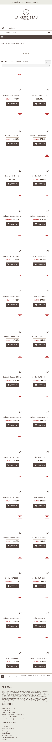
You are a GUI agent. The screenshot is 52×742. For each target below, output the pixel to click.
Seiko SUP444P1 (12, 658)
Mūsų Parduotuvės (8, 729)
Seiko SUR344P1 (39, 377)
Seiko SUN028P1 (39, 176)
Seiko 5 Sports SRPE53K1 (13, 457)
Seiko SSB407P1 (40, 618)
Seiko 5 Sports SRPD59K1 (13, 216)
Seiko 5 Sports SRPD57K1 (13, 538)
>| (16, 676)
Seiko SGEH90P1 (39, 256)
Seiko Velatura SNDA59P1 (13, 95)
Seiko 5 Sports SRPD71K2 (40, 417)
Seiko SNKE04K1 (39, 337)
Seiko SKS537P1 (40, 497)
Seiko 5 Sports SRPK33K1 (40, 658)
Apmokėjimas (7, 735)
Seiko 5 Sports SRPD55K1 (13, 296)
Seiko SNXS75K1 (39, 457)
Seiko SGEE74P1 (12, 136)
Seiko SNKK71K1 (39, 95)
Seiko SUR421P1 (39, 538)
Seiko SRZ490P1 (40, 296)
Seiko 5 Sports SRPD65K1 (13, 497)
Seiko (23, 43)
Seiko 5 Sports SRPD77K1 (13, 256)
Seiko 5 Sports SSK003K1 (40, 136)
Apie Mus (5, 726)
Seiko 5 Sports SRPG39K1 (40, 216)
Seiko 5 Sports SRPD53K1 (13, 417)
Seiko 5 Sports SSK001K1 (13, 337)
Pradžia (4, 43)
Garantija (5, 731)
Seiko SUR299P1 (12, 578)
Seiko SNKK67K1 (12, 176)
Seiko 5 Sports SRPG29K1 (13, 377)
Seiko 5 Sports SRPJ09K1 (13, 618)
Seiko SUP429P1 (39, 578)
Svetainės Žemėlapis (9, 737)
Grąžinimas (6, 733)
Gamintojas (14, 43)
